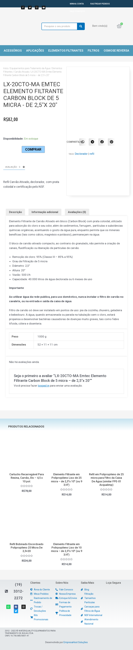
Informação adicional (45, 212)
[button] (14, 168)
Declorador (81, 153)
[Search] (80, 26)
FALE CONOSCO (77, 11)
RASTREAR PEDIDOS (100, 4)
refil (92, 153)
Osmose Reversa (116, 50)
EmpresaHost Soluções (76, 642)
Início (5, 68)
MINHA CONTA (77, 4)
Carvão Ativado (21, 71)
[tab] (15, 212)
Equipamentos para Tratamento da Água (30, 68)
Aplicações (35, 50)
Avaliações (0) (77, 212)
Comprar (33, 149)
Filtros (93, 50)
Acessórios (13, 50)
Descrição (15, 212)
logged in (43, 385)
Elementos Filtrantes (65, 50)
